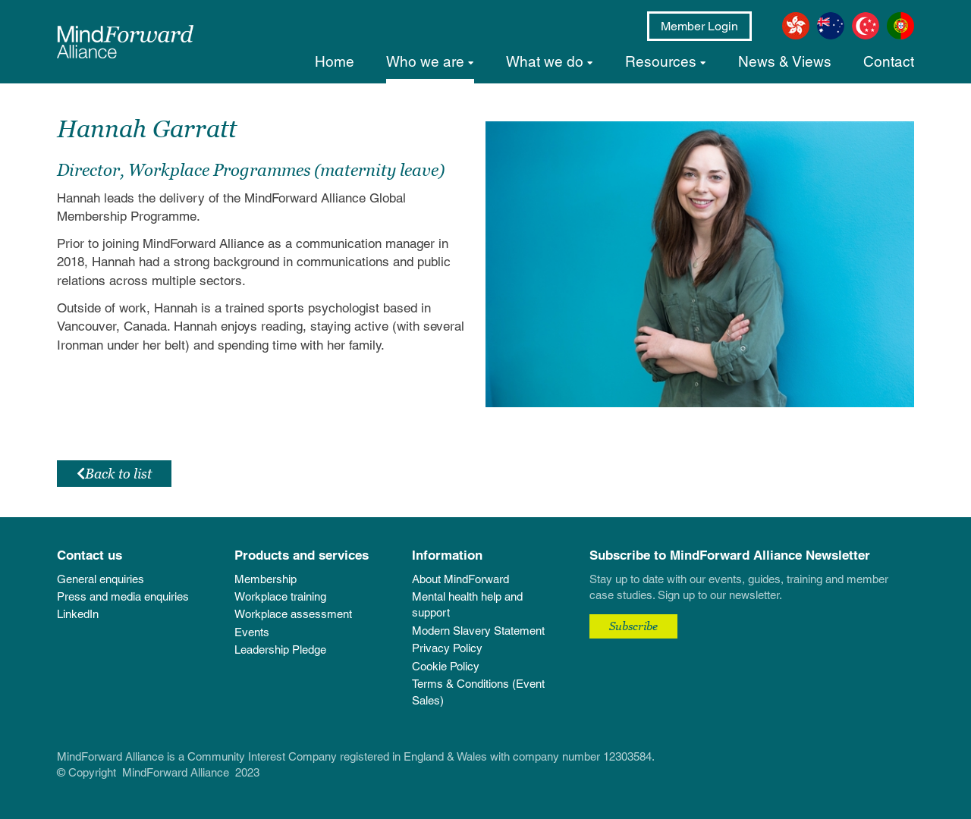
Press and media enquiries (123, 596)
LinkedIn (78, 613)
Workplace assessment (293, 613)
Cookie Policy (445, 666)
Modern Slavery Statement (478, 630)
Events (251, 632)
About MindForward (460, 579)
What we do (544, 61)
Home (334, 61)
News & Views (784, 61)
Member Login (699, 26)
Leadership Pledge (280, 649)
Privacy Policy (447, 648)
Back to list (114, 474)
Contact (888, 61)
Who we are (425, 61)
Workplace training (280, 596)
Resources (660, 61)
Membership (265, 579)
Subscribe (633, 625)
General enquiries (100, 579)
